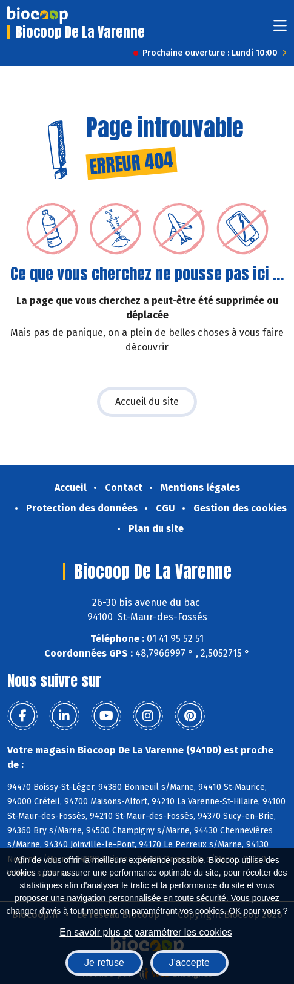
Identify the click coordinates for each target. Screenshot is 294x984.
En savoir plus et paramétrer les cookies (145, 932)
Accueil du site (147, 401)
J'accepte (189, 962)
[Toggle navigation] (280, 29)
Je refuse (104, 962)
